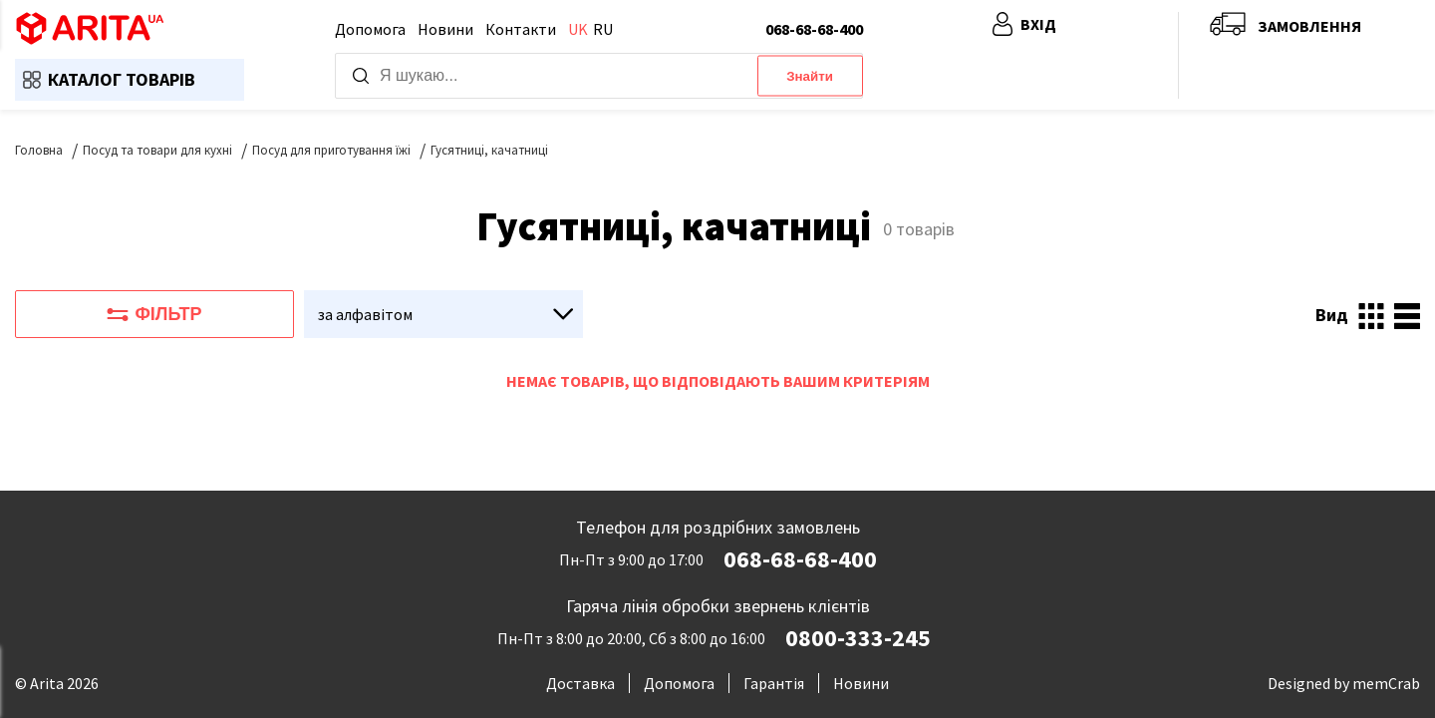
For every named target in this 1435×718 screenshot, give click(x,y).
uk (578, 29)
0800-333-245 (858, 638)
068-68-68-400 (814, 29)
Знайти (809, 76)
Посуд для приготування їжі (331, 150)
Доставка (580, 683)
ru (603, 29)
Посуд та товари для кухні (157, 150)
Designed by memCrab (1344, 683)
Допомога (370, 29)
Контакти (520, 29)
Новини (445, 29)
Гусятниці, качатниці (489, 150)
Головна (39, 150)
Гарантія (773, 683)
